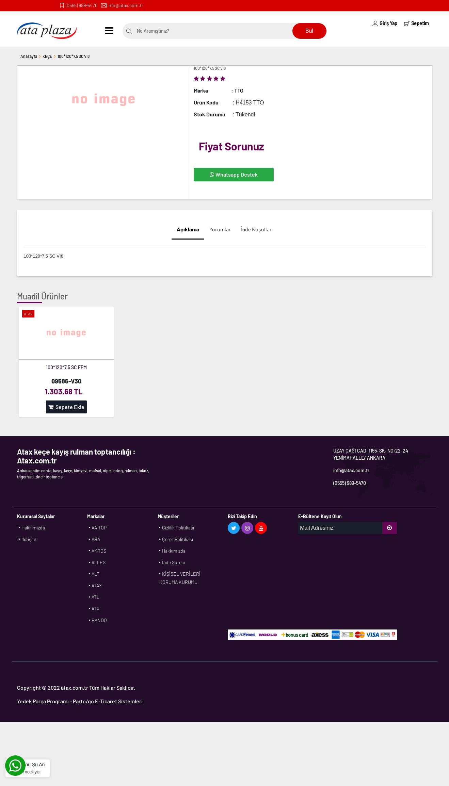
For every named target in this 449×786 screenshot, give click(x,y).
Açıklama (188, 229)
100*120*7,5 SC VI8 (74, 56)
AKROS (99, 551)
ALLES (99, 562)
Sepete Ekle (66, 407)
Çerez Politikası (177, 539)
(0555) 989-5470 (82, 5)
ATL (95, 597)
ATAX (97, 585)
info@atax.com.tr (125, 5)
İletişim (28, 539)
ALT (95, 574)
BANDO (99, 620)
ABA (96, 539)
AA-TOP (99, 527)
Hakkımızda (33, 527)
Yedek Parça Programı (43, 701)
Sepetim (416, 23)
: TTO (237, 90)
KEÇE (47, 56)
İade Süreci (173, 562)
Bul (309, 31)
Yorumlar (220, 229)
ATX (95, 608)
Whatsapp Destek (234, 174)
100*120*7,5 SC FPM (66, 367)
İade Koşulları (257, 229)
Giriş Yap (384, 23)
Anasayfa (28, 56)
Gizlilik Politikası (178, 527)
